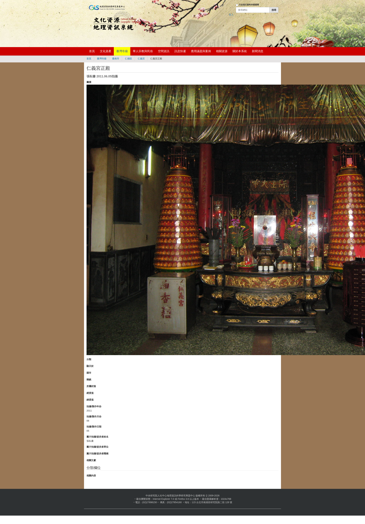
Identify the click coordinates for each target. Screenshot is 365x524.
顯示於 (90, 366)
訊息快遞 (180, 51)
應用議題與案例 (201, 51)
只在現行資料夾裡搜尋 (249, 5)
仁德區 (128, 58)
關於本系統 (240, 51)
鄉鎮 (89, 379)
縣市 (89, 372)
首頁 (92, 51)
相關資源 (221, 51)
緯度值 (90, 399)
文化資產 (105, 51)
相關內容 (91, 475)
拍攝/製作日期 (94, 426)
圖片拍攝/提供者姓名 (97, 436)
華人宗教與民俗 (143, 51)
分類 (89, 359)
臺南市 (115, 58)
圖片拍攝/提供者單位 (97, 446)
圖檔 (89, 82)
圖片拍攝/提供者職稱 (97, 453)
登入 (231, 14)
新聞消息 (257, 51)
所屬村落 (91, 386)
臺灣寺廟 (122, 51)
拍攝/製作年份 (94, 406)
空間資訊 (163, 51)
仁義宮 (141, 58)
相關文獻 (91, 460)
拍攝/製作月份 (94, 416)
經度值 (90, 393)
